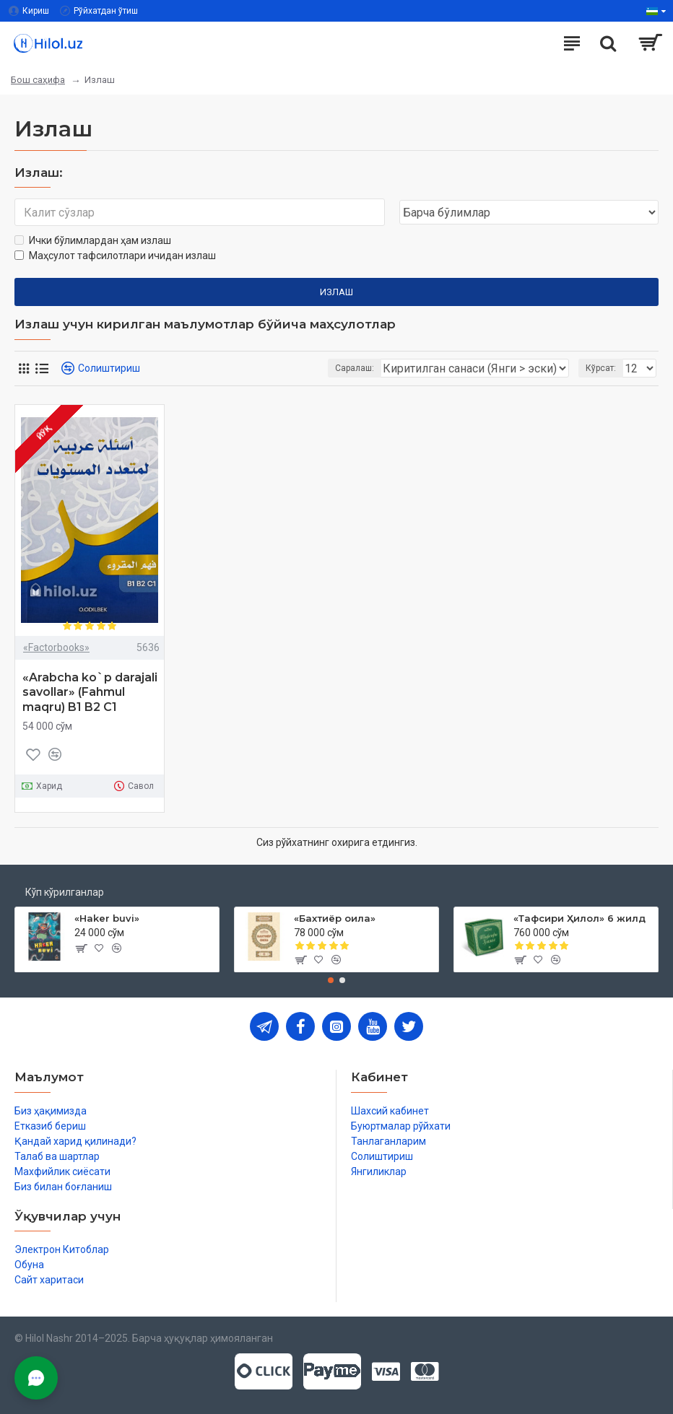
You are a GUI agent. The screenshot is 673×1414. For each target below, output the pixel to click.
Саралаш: (354, 368)
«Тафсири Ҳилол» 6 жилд (579, 918)
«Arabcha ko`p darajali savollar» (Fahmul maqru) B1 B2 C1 (89, 693)
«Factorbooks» (56, 647)
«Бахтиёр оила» (334, 918)
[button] (331, 980)
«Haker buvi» (106, 918)
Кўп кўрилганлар (64, 892)
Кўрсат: (601, 368)
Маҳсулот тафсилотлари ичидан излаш (115, 255)
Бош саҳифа (38, 79)
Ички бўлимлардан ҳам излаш (92, 240)
